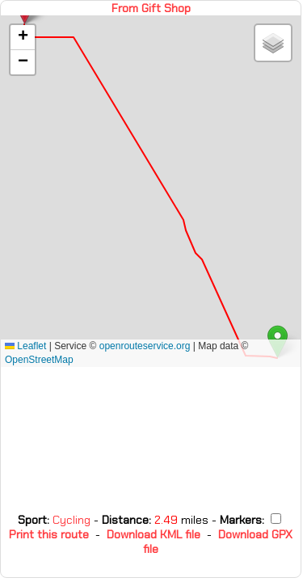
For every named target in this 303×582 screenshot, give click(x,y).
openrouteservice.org (145, 346)
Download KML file (153, 534)
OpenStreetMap (39, 359)
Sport (32, 519)
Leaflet (25, 346)
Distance (125, 519)
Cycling (73, 519)
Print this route (49, 534)
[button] (23, 37)
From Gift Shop (151, 8)
